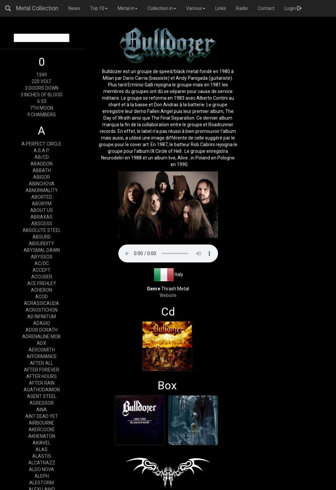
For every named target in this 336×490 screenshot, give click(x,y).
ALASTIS (41, 456)
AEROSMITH (42, 349)
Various (195, 8)
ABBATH (42, 170)
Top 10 (99, 8)
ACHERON (41, 290)
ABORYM (42, 203)
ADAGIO (41, 323)
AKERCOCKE (42, 429)
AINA (41, 409)
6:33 (41, 101)
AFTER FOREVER (41, 369)
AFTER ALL (41, 363)
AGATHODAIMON (42, 389)
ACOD (41, 296)
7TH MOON (41, 108)
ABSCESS (41, 223)
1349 (41, 74)
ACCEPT (42, 270)
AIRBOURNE (41, 423)
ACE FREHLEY (41, 283)
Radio (242, 8)
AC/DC (42, 263)
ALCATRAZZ (41, 462)
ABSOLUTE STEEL (42, 230)
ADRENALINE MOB (41, 336)
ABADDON (42, 163)
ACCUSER (41, 276)
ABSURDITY (41, 243)
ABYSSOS (42, 256)
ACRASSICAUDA (41, 303)
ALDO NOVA (41, 469)
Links (220, 8)
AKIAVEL (42, 442)
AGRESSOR (42, 403)
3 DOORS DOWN (41, 88)
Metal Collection (37, 8)
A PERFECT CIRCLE (41, 144)
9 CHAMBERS (41, 114)
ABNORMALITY (42, 190)
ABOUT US (41, 210)
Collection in (162, 8)
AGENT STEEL (41, 396)
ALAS (42, 449)
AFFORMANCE (42, 356)
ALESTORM (41, 482)
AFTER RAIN (42, 383)
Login (292, 8)
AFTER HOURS (41, 376)
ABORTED (41, 197)
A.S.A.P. (42, 150)
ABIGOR (41, 177)
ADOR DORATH (41, 330)
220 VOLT (42, 81)
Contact (266, 8)
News (74, 8)
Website (168, 295)
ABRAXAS (42, 217)
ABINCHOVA (42, 183)
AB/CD (42, 157)
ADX (41, 343)
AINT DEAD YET (41, 416)
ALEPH (42, 476)
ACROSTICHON (41, 310)
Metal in (128, 8)
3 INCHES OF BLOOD (41, 94)
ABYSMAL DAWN (42, 250)
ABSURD (42, 237)
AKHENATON (41, 436)
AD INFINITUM (41, 316)
